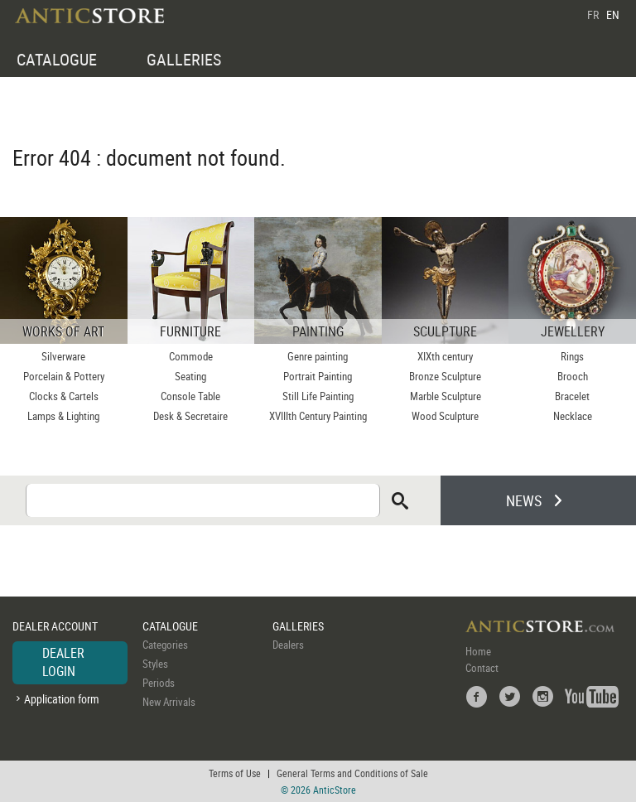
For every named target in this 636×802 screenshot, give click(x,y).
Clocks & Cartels (64, 396)
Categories (165, 644)
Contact (482, 667)
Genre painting (317, 356)
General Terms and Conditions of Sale (352, 773)
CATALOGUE (57, 59)
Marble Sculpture (445, 396)
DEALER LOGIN (63, 662)
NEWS (524, 500)
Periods (158, 682)
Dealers (288, 644)
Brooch (572, 376)
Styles (155, 663)
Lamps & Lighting (63, 415)
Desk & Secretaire (190, 415)
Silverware (63, 356)
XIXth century (445, 356)
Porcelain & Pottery (63, 376)
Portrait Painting (317, 376)
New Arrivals (168, 701)
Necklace (572, 415)
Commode (191, 356)
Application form (61, 699)
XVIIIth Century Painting (318, 415)
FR (593, 14)
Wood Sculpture (445, 415)
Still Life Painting (318, 396)
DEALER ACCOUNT (55, 626)
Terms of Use (235, 773)
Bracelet (572, 396)
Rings (572, 356)
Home (478, 651)
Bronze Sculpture (445, 376)
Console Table (190, 396)
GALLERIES (184, 59)
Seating (190, 376)
